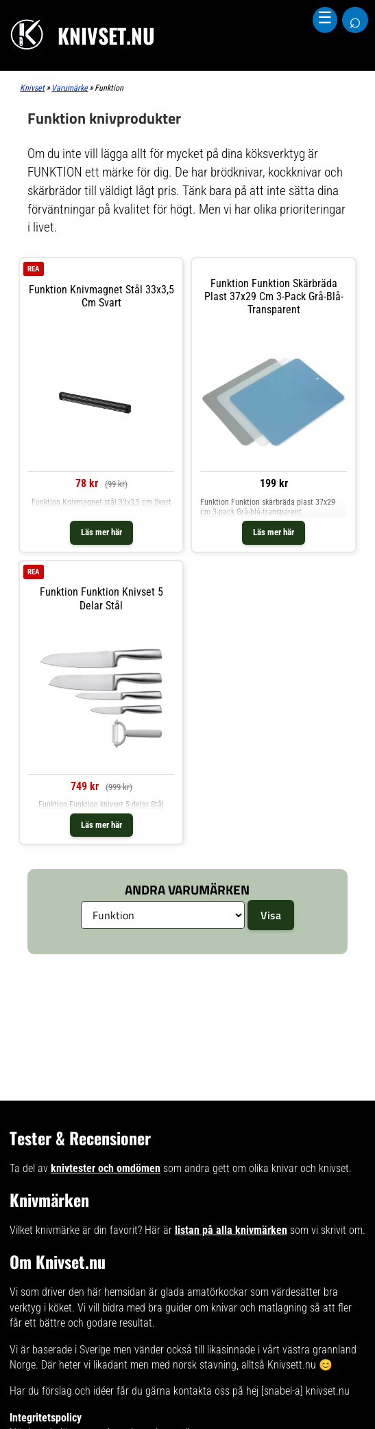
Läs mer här (101, 532)
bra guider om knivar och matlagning (227, 1307)
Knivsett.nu (291, 1364)
